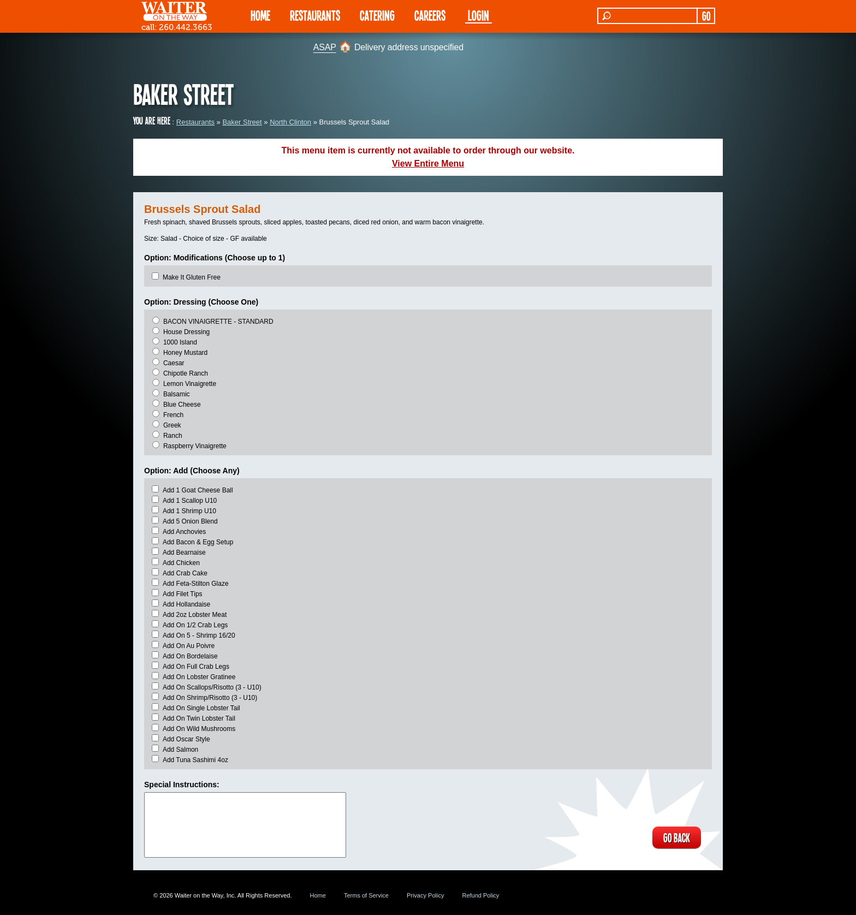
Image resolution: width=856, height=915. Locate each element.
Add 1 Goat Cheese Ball (198, 490)
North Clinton (290, 122)
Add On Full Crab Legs (196, 666)
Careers (429, 15)
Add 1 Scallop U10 (190, 500)
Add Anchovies (184, 532)
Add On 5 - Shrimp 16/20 (199, 635)
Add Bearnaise (184, 552)
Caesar (174, 363)
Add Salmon (180, 749)
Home (318, 895)
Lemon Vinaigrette (189, 384)
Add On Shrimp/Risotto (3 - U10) (210, 698)
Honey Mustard (185, 353)
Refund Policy (480, 895)
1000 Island (180, 342)
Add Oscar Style (186, 739)
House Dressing (186, 332)
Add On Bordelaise (190, 656)
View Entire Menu (428, 163)
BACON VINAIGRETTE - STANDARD (218, 321)
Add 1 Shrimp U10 (189, 511)
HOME (260, 15)
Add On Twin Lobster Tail (199, 718)
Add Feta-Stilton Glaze (196, 583)
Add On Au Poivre (189, 646)
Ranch (172, 435)
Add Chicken (181, 563)
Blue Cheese (182, 404)
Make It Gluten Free (192, 277)
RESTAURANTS (315, 15)
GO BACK (676, 837)
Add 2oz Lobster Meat (195, 615)
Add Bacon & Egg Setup (198, 542)
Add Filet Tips (183, 594)
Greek (172, 425)
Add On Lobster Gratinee (199, 677)
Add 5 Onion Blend (190, 521)
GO (706, 16)
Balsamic (176, 394)
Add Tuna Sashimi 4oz (195, 760)
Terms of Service (366, 895)
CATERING (377, 15)
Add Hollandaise (186, 604)
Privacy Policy (425, 895)
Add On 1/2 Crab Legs (195, 625)
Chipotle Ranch (185, 373)
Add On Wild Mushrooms (199, 729)
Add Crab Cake (185, 573)
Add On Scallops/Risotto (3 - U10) (212, 687)
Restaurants (195, 122)
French (173, 415)
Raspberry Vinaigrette (195, 446)
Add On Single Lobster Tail (201, 708)
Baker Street (241, 122)
